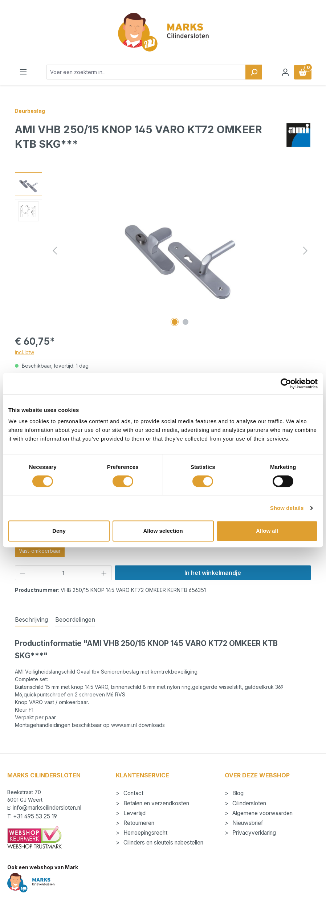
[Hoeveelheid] (63, 572)
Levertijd (134, 813)
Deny (59, 531)
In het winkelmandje (212, 572)
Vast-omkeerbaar (40, 551)
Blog (237, 793)
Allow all (267, 531)
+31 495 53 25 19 (35, 816)
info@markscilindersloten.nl (47, 807)
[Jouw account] (285, 72)
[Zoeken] (253, 72)
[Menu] (23, 72)
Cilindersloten (248, 803)
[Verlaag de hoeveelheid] (22, 572)
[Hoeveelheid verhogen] (104, 572)
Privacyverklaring (253, 832)
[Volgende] (305, 250)
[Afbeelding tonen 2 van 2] (185, 322)
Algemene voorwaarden (262, 813)
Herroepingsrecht (144, 832)
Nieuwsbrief (247, 822)
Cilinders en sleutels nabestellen (162, 842)
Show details (287, 508)
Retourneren (138, 822)
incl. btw (24, 352)
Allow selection (163, 531)
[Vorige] (54, 250)
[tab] (31, 619)
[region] (163, 250)
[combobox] (146, 72)
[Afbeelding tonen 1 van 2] (175, 322)
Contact (132, 793)
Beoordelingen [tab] (75, 619)
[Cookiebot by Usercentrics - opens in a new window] (286, 383)
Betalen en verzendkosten (155, 803)
